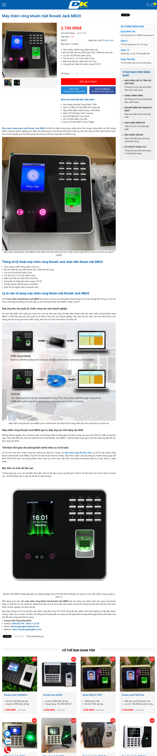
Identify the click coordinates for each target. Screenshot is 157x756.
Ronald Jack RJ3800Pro (16, 695)
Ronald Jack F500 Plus (133, 695)
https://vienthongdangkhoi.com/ (27, 629)
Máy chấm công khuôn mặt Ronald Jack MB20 (23, 128)
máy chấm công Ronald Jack (78, 452)
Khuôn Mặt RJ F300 (92, 695)
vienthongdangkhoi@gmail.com (24, 626)
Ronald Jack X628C (52, 695)
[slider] (19, 636)
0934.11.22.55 (32, 623)
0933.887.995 (18, 623)
